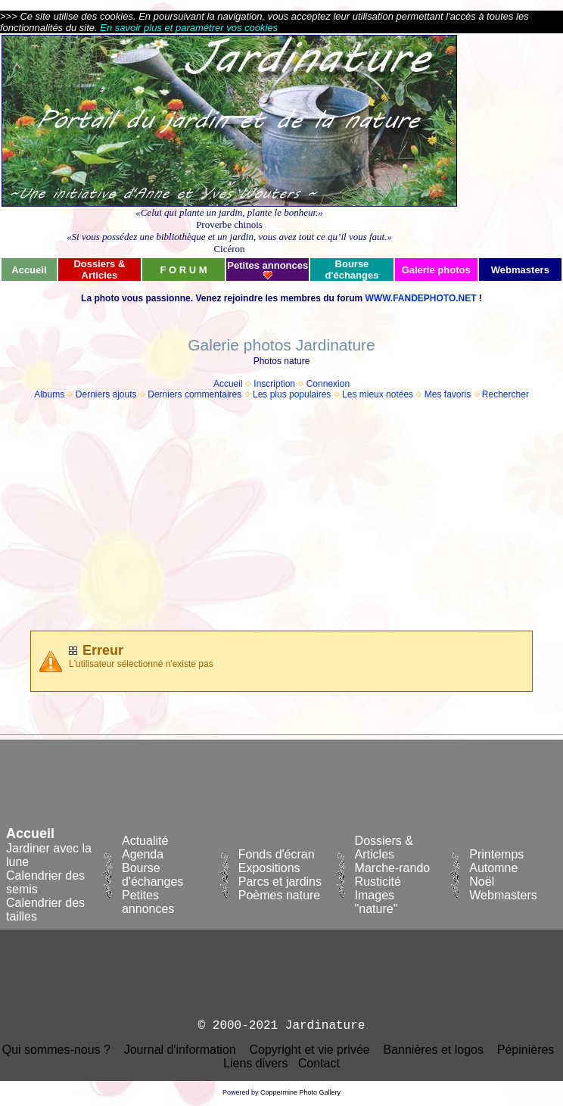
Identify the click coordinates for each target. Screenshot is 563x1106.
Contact (319, 1063)
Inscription (274, 384)
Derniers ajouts (106, 394)
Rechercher (505, 394)
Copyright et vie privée (309, 1049)
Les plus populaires (292, 394)
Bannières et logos (433, 1049)
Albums (49, 394)
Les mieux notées (377, 394)
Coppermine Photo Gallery (300, 1092)
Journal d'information (180, 1049)
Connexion (328, 384)
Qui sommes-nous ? (56, 1049)
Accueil (228, 384)
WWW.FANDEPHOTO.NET (420, 298)
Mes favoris (448, 394)
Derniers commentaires (194, 394)
